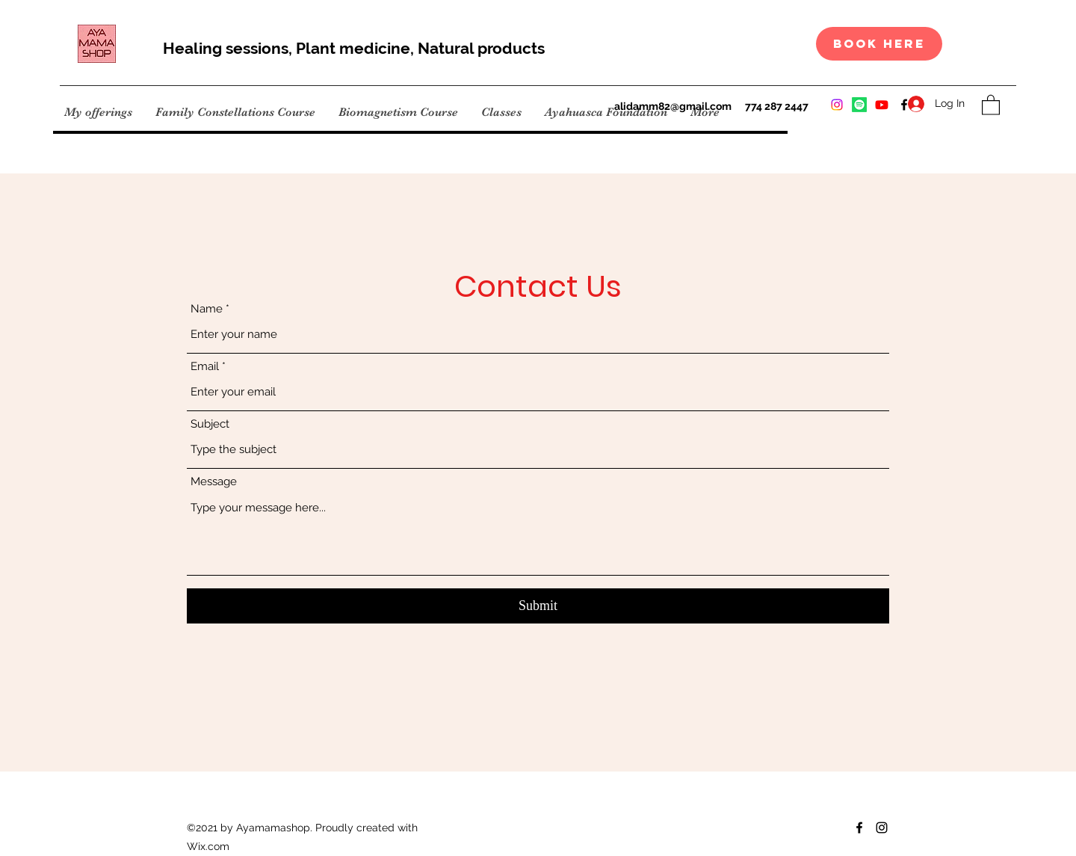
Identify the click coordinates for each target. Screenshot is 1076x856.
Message (214, 481)
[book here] (879, 44)
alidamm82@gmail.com (673, 106)
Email (205, 366)
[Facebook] (859, 827)
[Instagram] (836, 104)
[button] (991, 104)
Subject (210, 424)
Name (207, 309)
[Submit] (538, 605)
